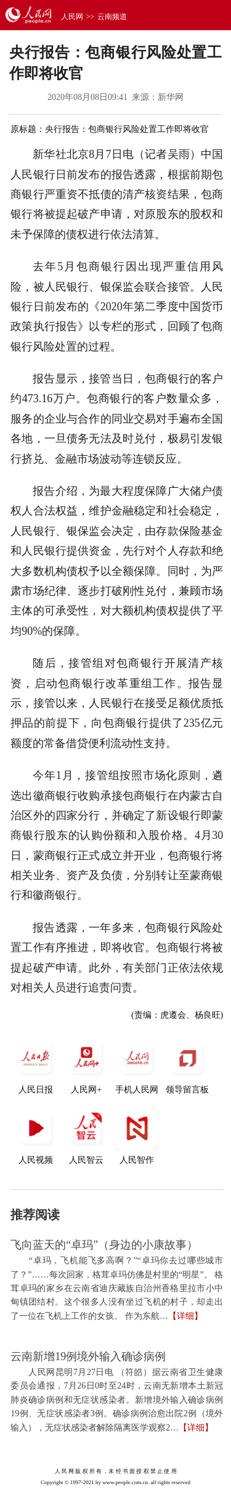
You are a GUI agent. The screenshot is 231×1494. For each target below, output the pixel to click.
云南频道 (112, 16)
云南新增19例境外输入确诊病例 (88, 1356)
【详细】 (185, 1316)
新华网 (171, 97)
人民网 (72, 16)
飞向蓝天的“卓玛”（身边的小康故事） (104, 1245)
